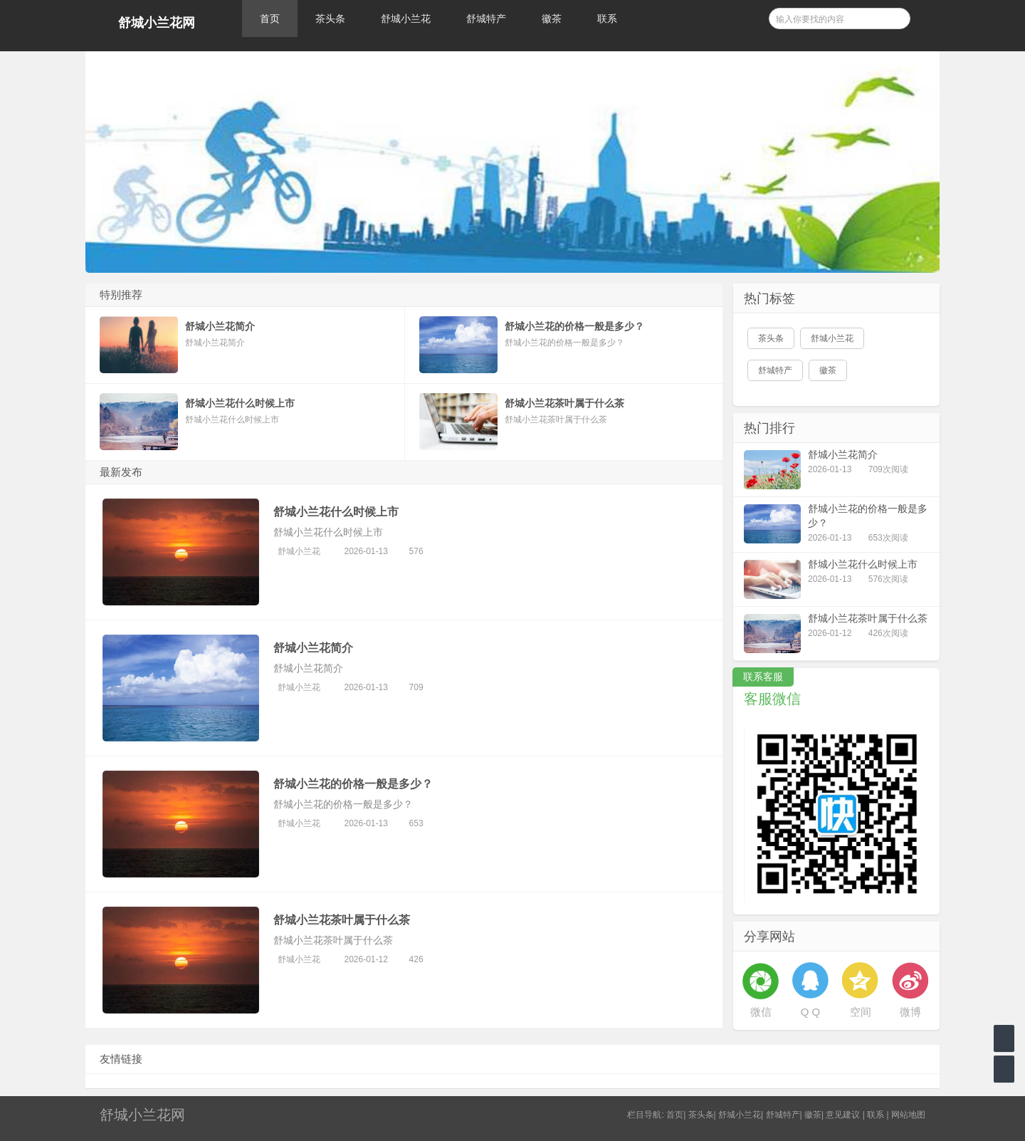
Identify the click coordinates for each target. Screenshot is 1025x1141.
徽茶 (552, 18)
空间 (860, 1012)
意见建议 (843, 1115)
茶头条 (330, 18)
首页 (270, 18)
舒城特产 (486, 18)
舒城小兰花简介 (313, 648)
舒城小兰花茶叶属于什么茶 (341, 920)
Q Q (811, 1012)
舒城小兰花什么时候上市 (336, 512)
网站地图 (908, 1115)
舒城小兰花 (406, 18)
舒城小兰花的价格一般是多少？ (353, 784)
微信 (761, 1012)
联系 (607, 18)
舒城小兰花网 (156, 23)
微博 (910, 1012)
